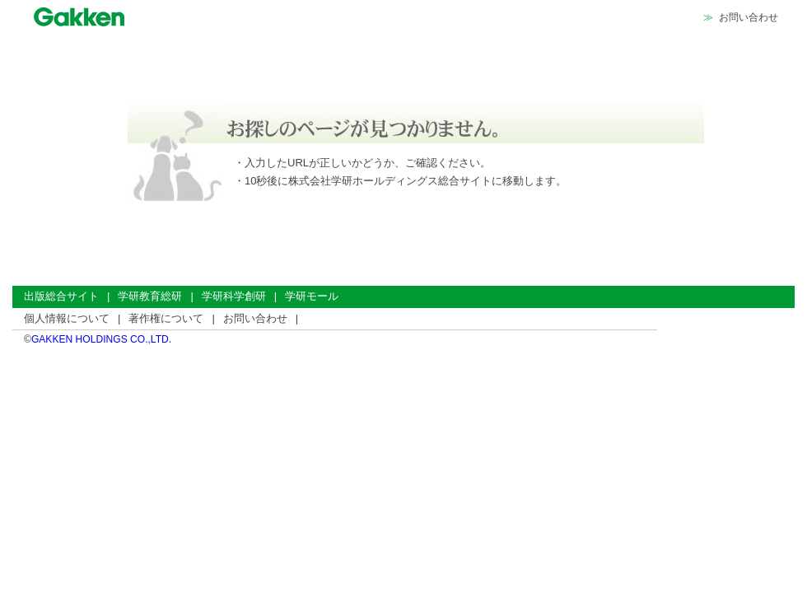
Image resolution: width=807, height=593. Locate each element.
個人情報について (67, 318)
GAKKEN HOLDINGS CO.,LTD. (101, 339)
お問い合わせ (748, 17)
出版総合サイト (61, 296)
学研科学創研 (234, 296)
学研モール (311, 296)
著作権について (165, 318)
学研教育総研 (150, 296)
